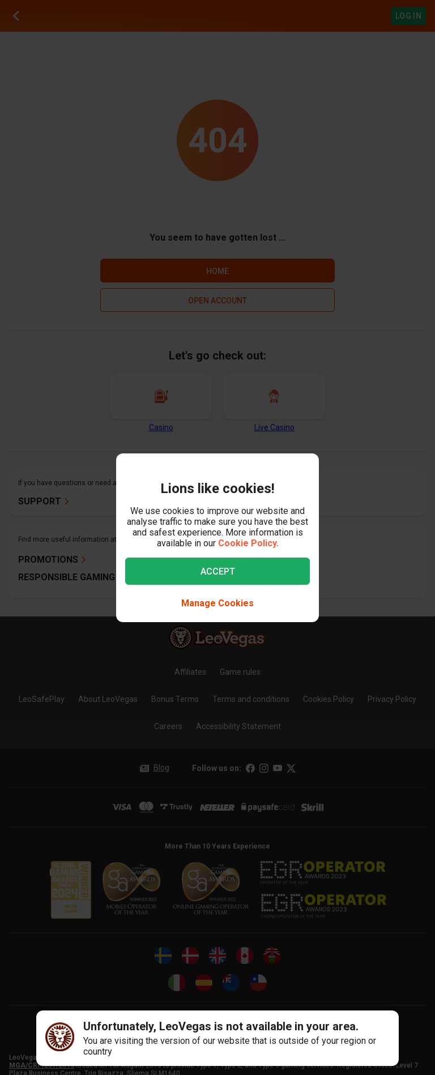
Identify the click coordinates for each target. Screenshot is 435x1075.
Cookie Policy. (248, 543)
